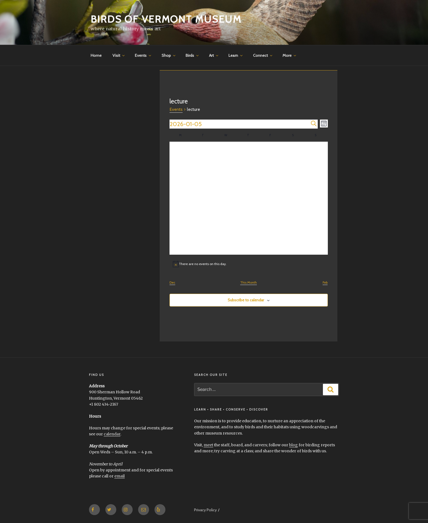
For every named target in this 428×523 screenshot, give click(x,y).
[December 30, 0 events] (203, 153)
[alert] (249, 264)
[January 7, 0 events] (226, 175)
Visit (119, 55)
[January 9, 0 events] (271, 175)
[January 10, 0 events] (294, 175)
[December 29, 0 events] (181, 153)
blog (293, 444)
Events (143, 55)
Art (214, 55)
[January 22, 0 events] (248, 221)
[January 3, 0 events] (294, 153)
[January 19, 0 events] (181, 221)
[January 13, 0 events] (203, 198)
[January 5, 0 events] (181, 175)
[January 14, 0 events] (226, 198)
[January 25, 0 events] (316, 221)
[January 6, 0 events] (203, 175)
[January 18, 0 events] (316, 198)
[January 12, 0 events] (181, 198)
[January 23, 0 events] (271, 221)
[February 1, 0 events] (316, 243)
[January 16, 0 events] (271, 198)
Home (96, 55)
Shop (169, 55)
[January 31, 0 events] (294, 243)
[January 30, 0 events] (271, 243)
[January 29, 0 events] (248, 243)
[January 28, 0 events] (226, 243)
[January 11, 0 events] (316, 175)
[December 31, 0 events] (226, 153)
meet (208, 444)
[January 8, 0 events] (248, 175)
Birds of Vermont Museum (166, 19)
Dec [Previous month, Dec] (172, 282)
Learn (235, 55)
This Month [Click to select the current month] (248, 282)
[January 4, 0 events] (316, 153)
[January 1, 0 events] (248, 153)
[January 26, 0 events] (181, 243)
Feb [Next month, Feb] (325, 282)
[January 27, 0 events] (203, 243)
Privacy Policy (205, 509)
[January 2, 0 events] (271, 153)
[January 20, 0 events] (203, 221)
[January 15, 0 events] (248, 198)
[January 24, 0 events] (294, 221)
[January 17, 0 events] (294, 198)
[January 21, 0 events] (226, 221)
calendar (112, 434)
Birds (193, 55)
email (119, 476)
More (290, 55)
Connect (263, 55)
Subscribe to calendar (246, 300)
